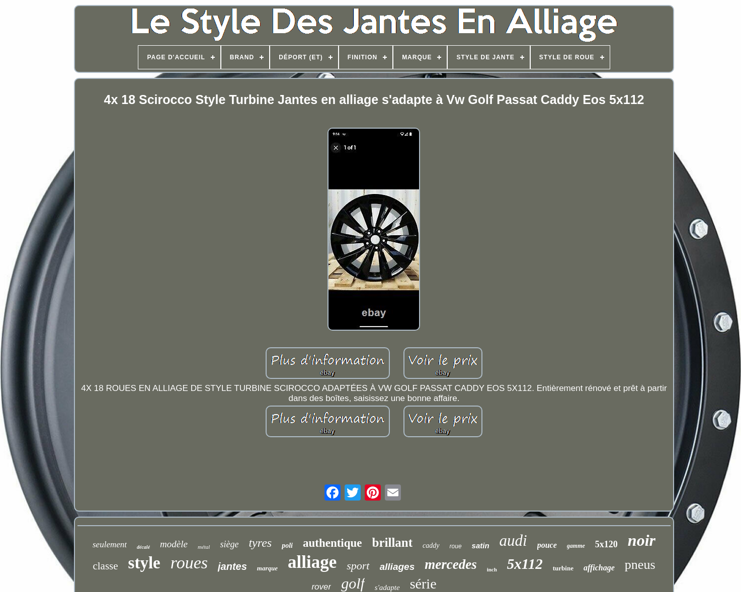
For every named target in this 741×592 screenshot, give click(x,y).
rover (321, 586)
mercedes (450, 564)
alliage (312, 562)
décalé (143, 547)
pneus (640, 564)
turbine (563, 568)
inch (492, 569)
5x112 (525, 564)
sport (358, 565)
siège (229, 544)
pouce (547, 545)
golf (353, 583)
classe (105, 566)
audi (513, 540)
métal (204, 547)
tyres (260, 542)
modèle (174, 544)
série (423, 583)
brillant (392, 542)
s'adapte (387, 587)
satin (480, 545)
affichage (599, 567)
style (144, 563)
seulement (110, 544)
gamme (576, 545)
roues (189, 562)
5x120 (606, 544)
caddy (431, 545)
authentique (332, 543)
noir (641, 540)
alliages (397, 566)
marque (267, 568)
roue (456, 546)
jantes (232, 566)
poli (287, 545)
